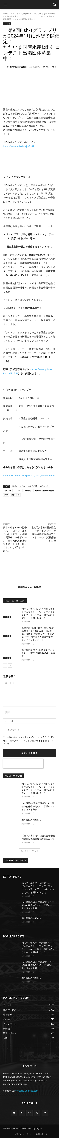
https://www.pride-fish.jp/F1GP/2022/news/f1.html (29, 475)
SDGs (14, 486)
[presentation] (23, 763)
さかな (22, 486)
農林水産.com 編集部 (18, 67)
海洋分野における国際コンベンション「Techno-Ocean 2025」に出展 (38, 653)
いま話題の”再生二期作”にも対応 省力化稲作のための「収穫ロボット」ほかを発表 (39, 806)
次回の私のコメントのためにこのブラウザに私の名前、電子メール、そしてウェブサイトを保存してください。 (29, 740)
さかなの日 (32, 486)
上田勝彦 (28, 490)
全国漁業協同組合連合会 (44, 490)
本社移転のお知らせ (31, 820)
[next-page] (10, 665)
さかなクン (44, 486)
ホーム (6, 13)
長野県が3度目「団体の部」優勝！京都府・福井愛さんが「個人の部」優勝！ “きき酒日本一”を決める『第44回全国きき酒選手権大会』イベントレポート (39, 633)
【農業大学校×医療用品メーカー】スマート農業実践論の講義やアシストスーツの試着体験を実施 (43, 534)
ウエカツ (17, 490)
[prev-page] (5, 665)
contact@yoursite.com (26, 1090)
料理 (6, 495)
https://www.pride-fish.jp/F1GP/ (19, 146)
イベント (14, 13)
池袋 (12, 495)
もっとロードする (29, 850)
